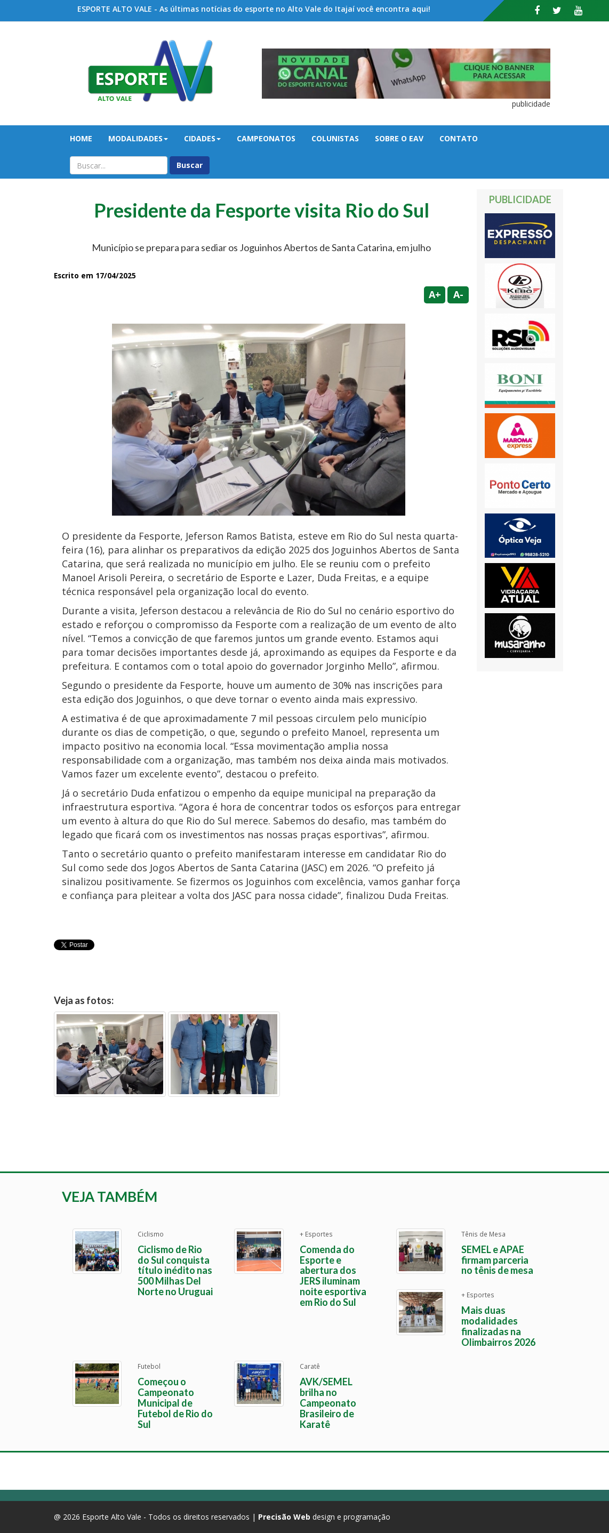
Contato (458, 138)
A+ (435, 294)
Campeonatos (266, 138)
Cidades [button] (202, 138)
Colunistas (335, 138)
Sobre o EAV (399, 138)
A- (458, 294)
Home (81, 138)
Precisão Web (284, 1517)
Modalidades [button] (138, 138)
